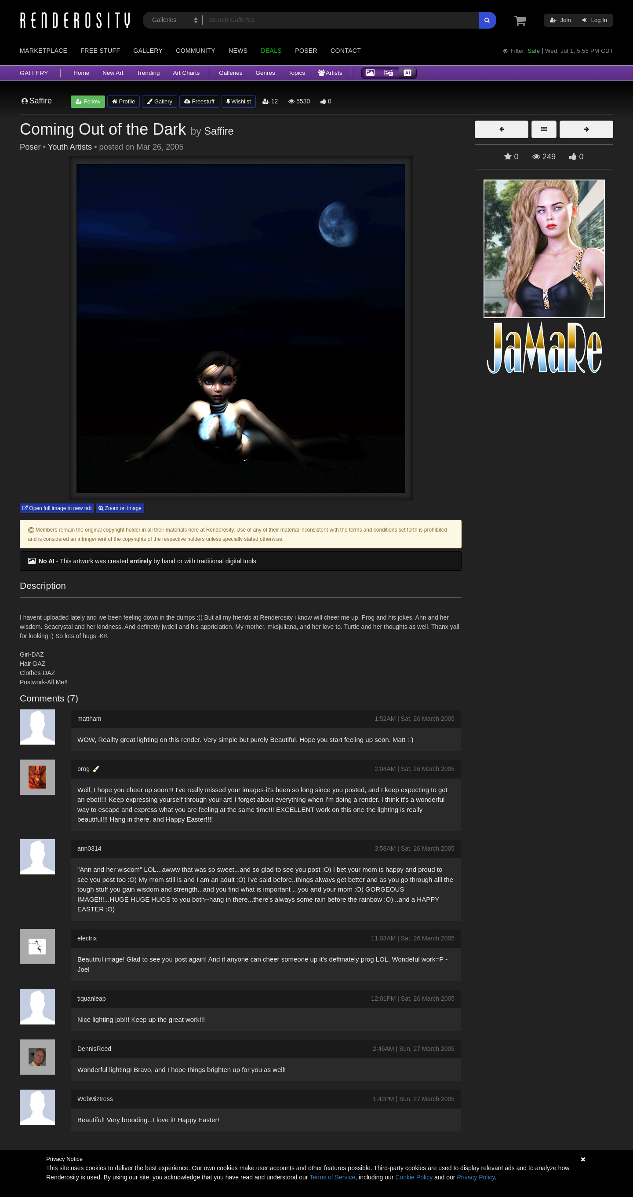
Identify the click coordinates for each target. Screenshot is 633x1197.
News (238, 50)
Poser (306, 50)
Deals (271, 50)
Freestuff (199, 101)
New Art (112, 73)
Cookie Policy (414, 1177)
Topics (296, 73)
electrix (87, 938)
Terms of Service (332, 1177)
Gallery (148, 50)
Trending (148, 73)
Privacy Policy (476, 1177)
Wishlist (238, 101)
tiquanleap (91, 998)
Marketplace (43, 50)
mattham (89, 718)
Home (81, 73)
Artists (330, 73)
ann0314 (89, 848)
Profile (123, 101)
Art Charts (186, 73)
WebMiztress (95, 1098)
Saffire (218, 131)
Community (195, 50)
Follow (88, 101)
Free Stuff (100, 50)
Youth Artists (70, 147)
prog (83, 768)
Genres (265, 73)
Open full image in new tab (56, 508)
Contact (346, 50)
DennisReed (94, 1048)
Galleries (230, 73)
